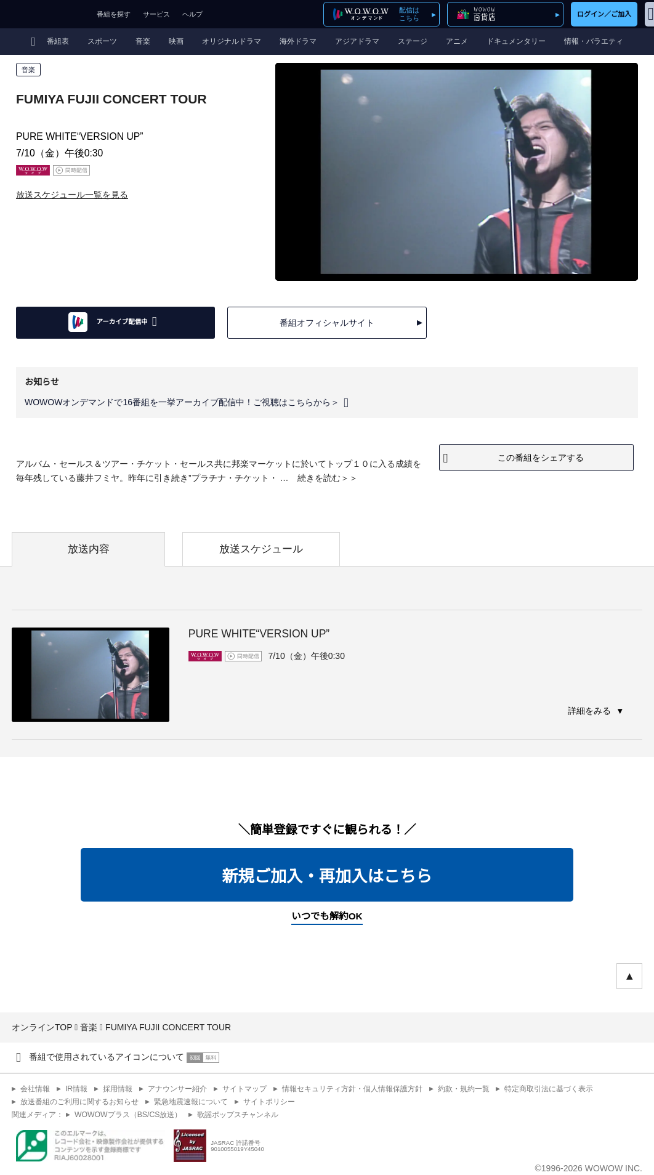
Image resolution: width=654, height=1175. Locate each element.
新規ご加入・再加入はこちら (327, 876)
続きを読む (319, 478)
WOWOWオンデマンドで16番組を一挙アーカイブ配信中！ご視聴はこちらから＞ (182, 402)
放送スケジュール (261, 549)
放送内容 (89, 549)
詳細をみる (590, 711)
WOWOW (45, 14)
